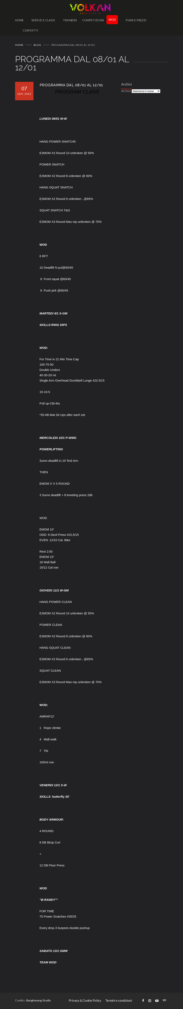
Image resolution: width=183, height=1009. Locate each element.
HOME (19, 20)
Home (19, 44)
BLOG (37, 44)
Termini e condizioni (118, 1000)
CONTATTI (30, 30)
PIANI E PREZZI (136, 20)
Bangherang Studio (38, 1000)
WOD (112, 19)
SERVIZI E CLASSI (43, 20)
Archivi (126, 91)
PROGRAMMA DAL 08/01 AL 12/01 (71, 85)
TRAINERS (70, 20)
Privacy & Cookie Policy (85, 1000)
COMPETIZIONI (93, 20)
